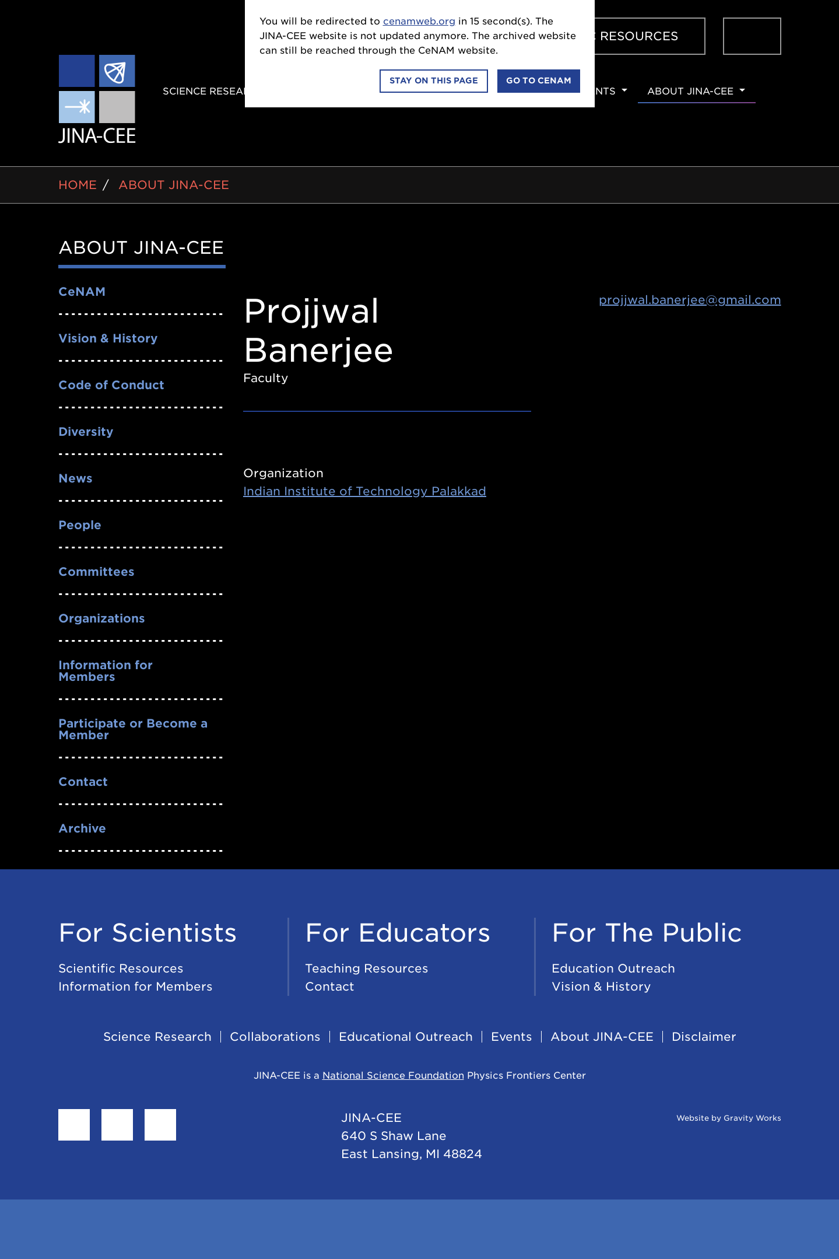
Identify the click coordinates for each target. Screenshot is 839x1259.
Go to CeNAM (538, 80)
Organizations (101, 618)
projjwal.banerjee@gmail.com (690, 300)
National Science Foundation (393, 1075)
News (75, 478)
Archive (82, 828)
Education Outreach (613, 968)
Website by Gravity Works (714, 1118)
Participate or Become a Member (133, 729)
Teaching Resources (367, 968)
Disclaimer (704, 1037)
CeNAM (82, 292)
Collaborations (275, 1037)
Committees (96, 572)
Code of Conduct (111, 385)
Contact (83, 782)
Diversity (86, 432)
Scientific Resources (601, 36)
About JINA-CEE (690, 91)
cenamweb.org (419, 21)
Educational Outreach (406, 1037)
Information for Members (105, 671)
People (79, 525)
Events (595, 91)
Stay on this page (433, 80)
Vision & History (108, 338)
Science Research (214, 91)
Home (77, 185)
